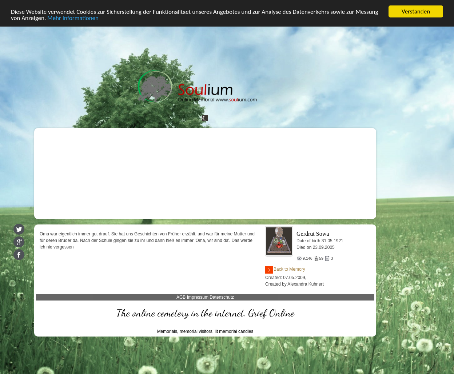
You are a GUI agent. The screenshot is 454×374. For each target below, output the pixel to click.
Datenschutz (222, 297)
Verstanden (416, 11)
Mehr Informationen (73, 17)
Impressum (197, 297)
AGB (181, 297)
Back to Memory (285, 270)
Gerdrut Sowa (312, 234)
